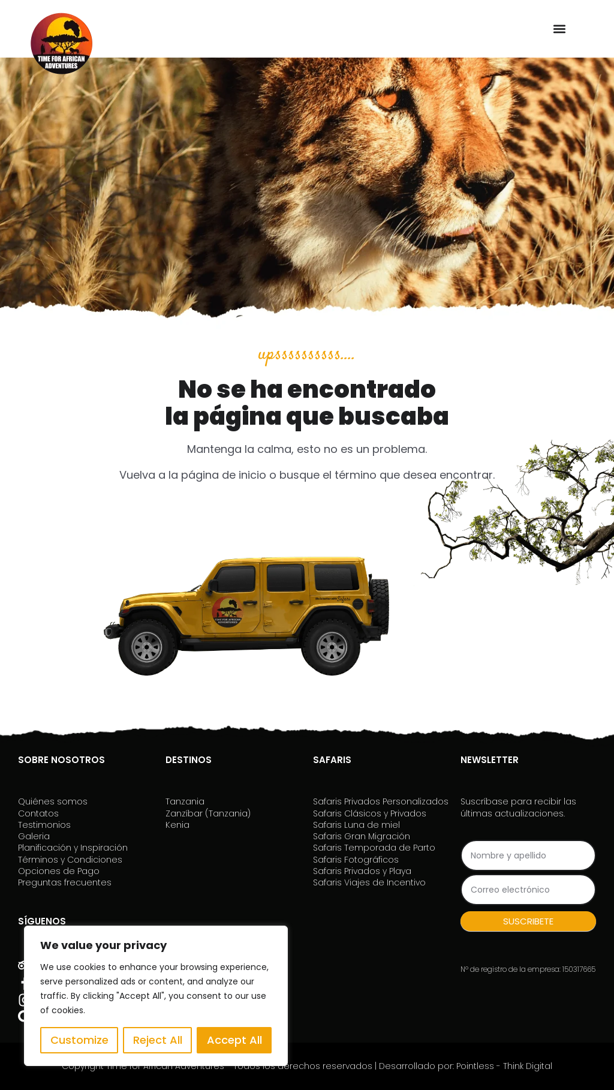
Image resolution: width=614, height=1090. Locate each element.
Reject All (157, 1039)
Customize (79, 1039)
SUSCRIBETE (528, 921)
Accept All (234, 1039)
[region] (156, 996)
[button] (559, 28)
